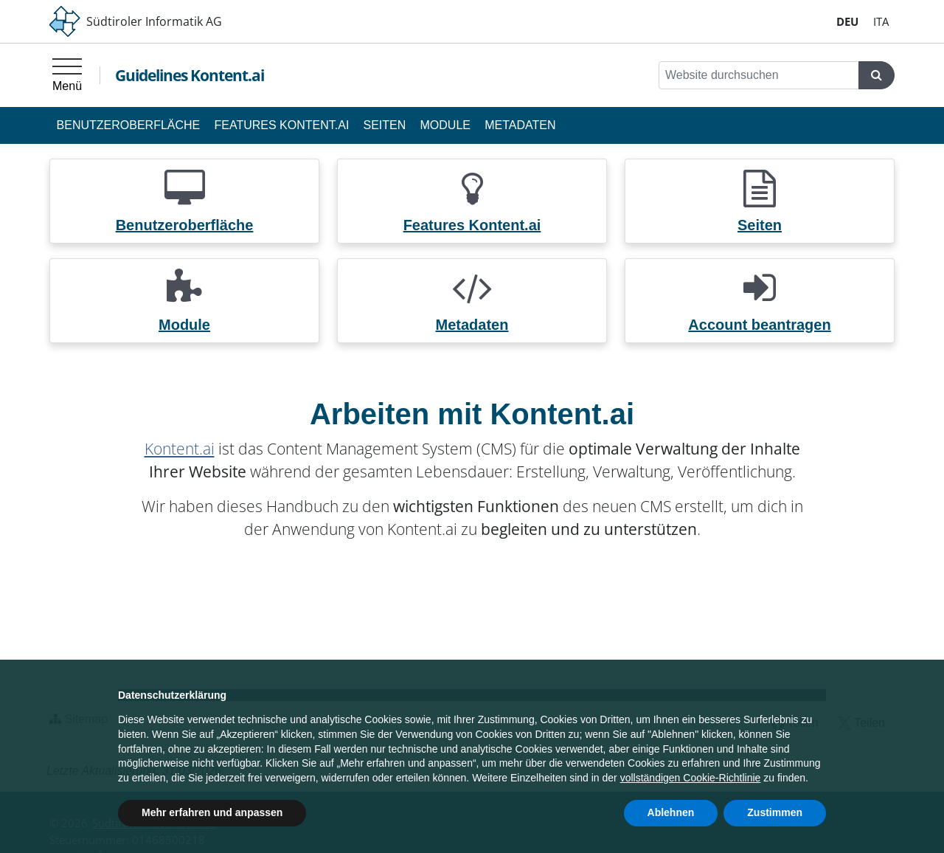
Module (445, 125)
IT (881, 21)
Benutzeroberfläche (129, 125)
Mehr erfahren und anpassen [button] (212, 812)
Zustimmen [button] (774, 812)
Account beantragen (759, 325)
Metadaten (520, 125)
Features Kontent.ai (281, 125)
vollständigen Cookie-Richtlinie (690, 778)
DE (847, 21)
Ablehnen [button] (671, 812)
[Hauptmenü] (67, 75)
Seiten (385, 125)
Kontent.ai (180, 448)
